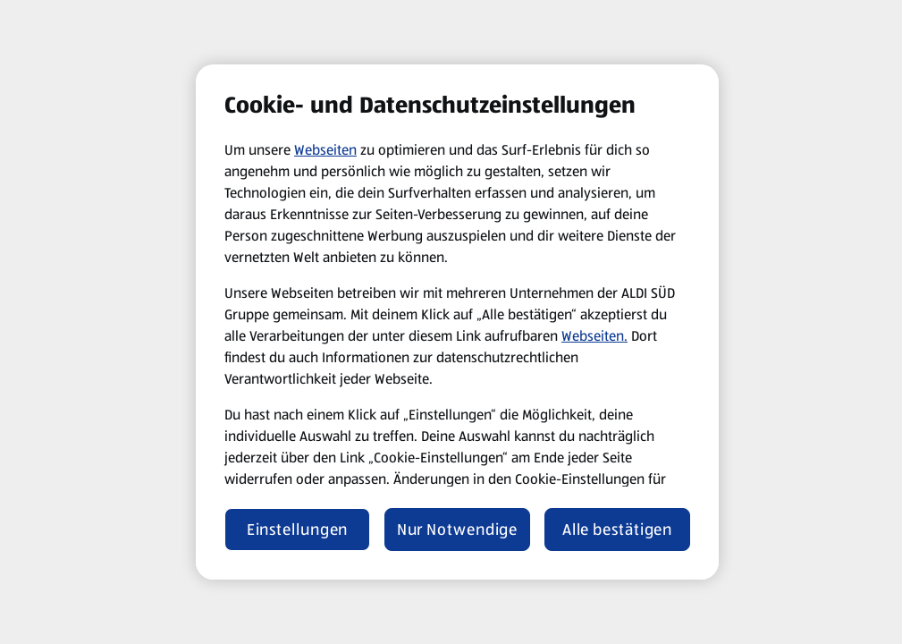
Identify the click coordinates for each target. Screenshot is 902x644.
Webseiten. (594, 336)
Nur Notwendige (457, 529)
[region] (457, 322)
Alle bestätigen (617, 529)
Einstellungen (298, 529)
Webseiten (325, 150)
